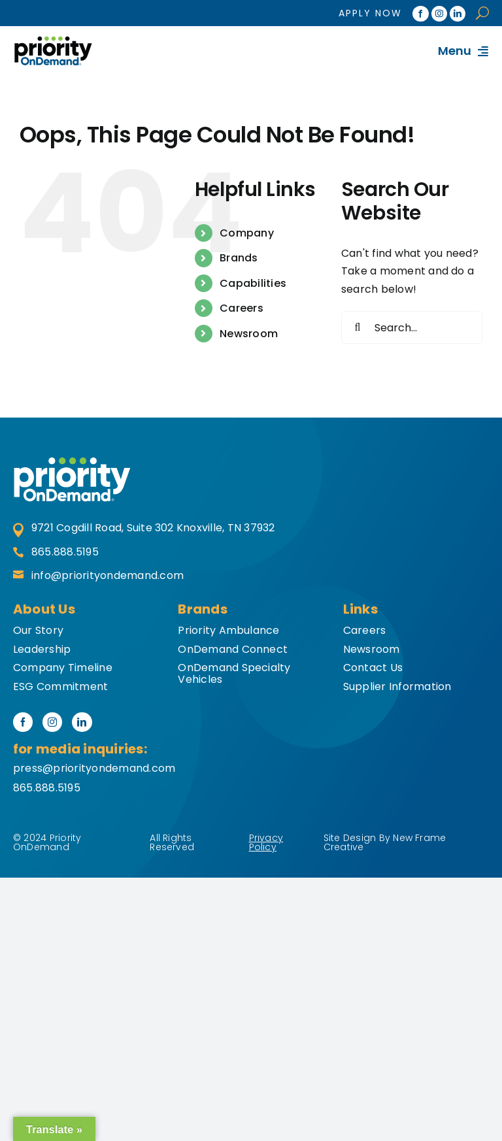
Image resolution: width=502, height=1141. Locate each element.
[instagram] (439, 14)
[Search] (357, 327)
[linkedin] (457, 14)
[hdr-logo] (53, 40)
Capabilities (253, 283)
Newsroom (249, 333)
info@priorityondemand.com (98, 576)
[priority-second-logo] (72, 461)
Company (247, 232)
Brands (239, 257)
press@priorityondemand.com (94, 768)
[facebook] (420, 14)
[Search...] (411, 327)
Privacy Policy (266, 842)
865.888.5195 (56, 552)
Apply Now (370, 13)
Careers (241, 308)
